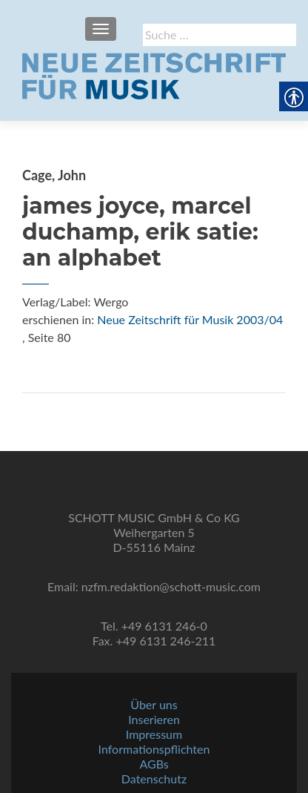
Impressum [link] (154, 734)
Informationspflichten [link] (154, 749)
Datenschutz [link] (154, 778)
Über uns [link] (153, 704)
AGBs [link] (153, 764)
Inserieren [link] (154, 719)
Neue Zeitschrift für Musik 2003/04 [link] (190, 319)
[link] (154, 74)
